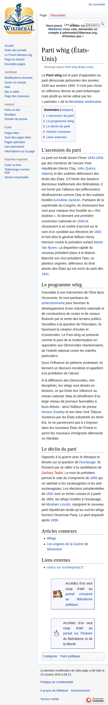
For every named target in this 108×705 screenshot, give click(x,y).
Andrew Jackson (68, 200)
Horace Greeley (53, 412)
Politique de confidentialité (56, 682)
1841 (45, 274)
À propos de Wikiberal (54, 690)
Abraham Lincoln (58, 504)
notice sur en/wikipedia (63, 567)
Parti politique (70, 656)
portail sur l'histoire (78, 633)
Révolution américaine (85, 102)
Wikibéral (55, 29)
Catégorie (50, 656)
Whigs (51, 538)
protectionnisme (53, 303)
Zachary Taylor (52, 473)
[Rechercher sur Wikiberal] (95, 24)
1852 (49, 494)
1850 (93, 478)
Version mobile (49, 699)
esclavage (88, 462)
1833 (91, 158)
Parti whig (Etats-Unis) (79, 66)
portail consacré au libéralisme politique (79, 599)
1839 (81, 221)
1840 (97, 232)
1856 (54, 520)
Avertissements (80, 690)
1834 (99, 158)
